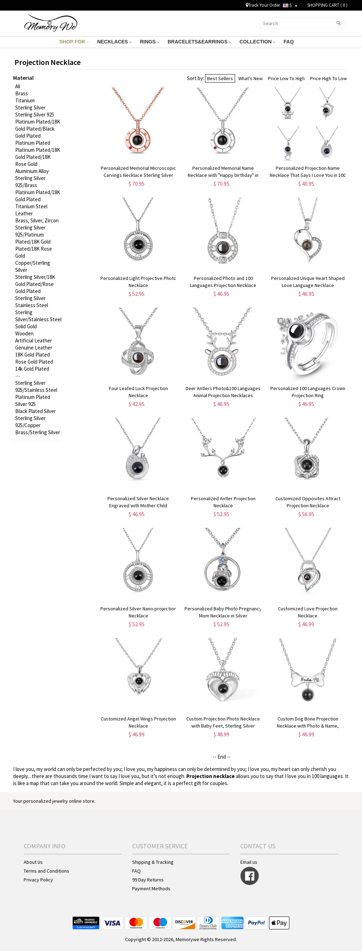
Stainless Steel (31, 305)
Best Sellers (220, 78)
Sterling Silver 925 (34, 114)
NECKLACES (114, 41)
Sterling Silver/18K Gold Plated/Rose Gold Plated (35, 284)
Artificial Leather (33, 340)
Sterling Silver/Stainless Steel (38, 316)
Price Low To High (286, 78)
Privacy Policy (38, 880)
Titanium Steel (31, 206)
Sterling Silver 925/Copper (30, 422)
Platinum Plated (32, 142)
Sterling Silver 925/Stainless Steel (36, 386)
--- (18, 375)
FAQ (289, 41)
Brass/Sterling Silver (37, 432)
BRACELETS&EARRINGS (199, 41)
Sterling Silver (30, 107)
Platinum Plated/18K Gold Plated (37, 196)
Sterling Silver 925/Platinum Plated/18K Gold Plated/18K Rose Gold (33, 241)
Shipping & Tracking (153, 862)
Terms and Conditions (46, 871)
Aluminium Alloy (32, 171)
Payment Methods (151, 888)
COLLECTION (257, 41)
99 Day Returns (148, 880)
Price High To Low (328, 78)
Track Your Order (263, 5)
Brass (21, 93)
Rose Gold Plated (34, 361)
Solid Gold (26, 326)
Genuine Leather (33, 347)
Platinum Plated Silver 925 (32, 400)
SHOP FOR (74, 41)
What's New (250, 78)
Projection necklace (210, 776)
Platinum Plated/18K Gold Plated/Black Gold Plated (37, 128)
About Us (33, 862)
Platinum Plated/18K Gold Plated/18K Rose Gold (37, 156)
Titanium (25, 100)
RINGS (149, 41)
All (17, 86)
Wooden (24, 333)
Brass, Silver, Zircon (37, 220)
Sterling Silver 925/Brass (30, 182)
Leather (24, 213)
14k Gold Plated (32, 368)
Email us (248, 862)
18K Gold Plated (32, 354)
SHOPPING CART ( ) (327, 5)
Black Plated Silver (35, 411)
